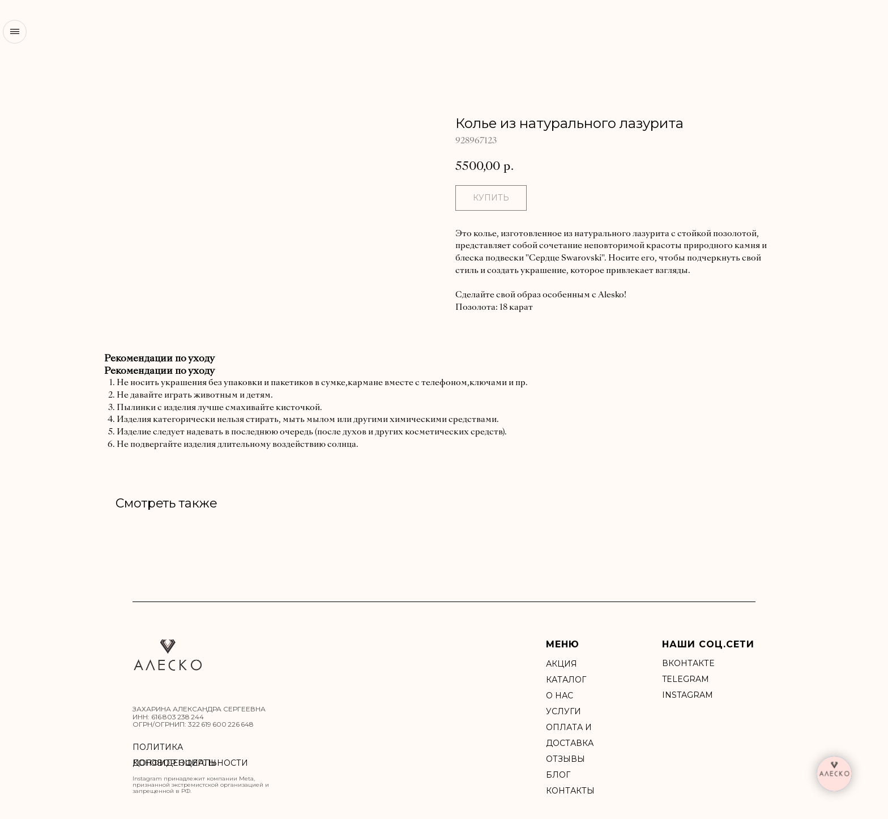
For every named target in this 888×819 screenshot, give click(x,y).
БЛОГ (558, 775)
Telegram (685, 679)
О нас (559, 695)
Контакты (570, 791)
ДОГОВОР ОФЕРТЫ (174, 763)
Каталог (566, 680)
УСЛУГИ (563, 711)
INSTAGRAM (687, 695)
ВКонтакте (688, 663)
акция (561, 664)
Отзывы (565, 759)
